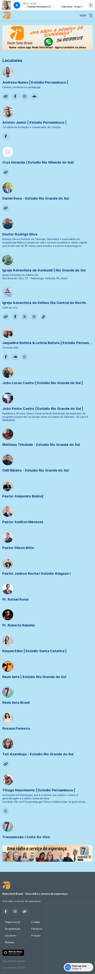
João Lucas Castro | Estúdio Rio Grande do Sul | (42, 383)
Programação (12, 928)
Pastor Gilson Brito (18, 548)
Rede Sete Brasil (16, 703)
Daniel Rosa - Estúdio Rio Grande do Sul (35, 198)
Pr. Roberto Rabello (18, 625)
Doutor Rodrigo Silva (19, 234)
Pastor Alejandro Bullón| (22, 496)
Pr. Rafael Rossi (15, 599)
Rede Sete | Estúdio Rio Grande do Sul (34, 677)
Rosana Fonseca (16, 728)
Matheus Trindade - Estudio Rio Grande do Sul (41, 445)
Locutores (11, 935)
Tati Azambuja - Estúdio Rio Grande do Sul (38, 754)
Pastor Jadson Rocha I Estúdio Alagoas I (36, 573)
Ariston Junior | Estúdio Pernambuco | (34, 122)
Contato (35, 922)
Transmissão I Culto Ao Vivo (26, 837)
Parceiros (36, 928)
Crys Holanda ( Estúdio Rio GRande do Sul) (38, 162)
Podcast (35, 935)
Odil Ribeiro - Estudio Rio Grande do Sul (35, 470)
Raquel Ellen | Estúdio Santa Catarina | (34, 651)
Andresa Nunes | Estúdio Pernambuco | (35, 82)
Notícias (9, 942)
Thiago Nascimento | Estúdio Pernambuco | (38, 790)
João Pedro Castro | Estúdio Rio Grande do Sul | (42, 409)
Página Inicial (12, 922)
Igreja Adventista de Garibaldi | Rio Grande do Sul (44, 270)
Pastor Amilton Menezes (23, 522)
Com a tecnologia (14, 968)
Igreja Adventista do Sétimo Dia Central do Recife (44, 303)
